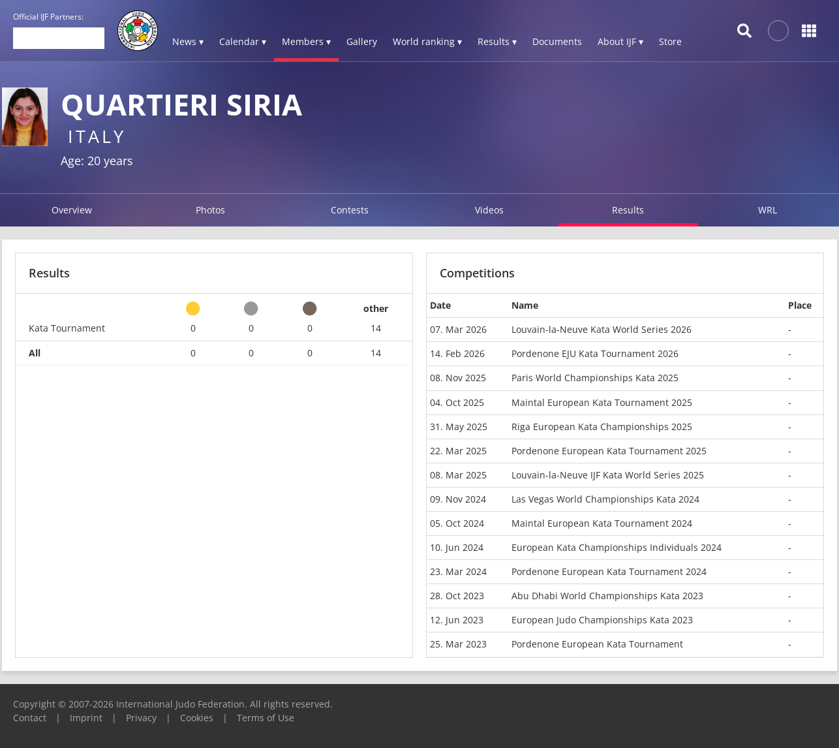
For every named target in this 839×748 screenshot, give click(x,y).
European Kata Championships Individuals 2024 (616, 547)
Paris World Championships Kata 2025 (595, 377)
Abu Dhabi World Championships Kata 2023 (607, 595)
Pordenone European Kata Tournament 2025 (609, 450)
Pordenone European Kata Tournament (597, 644)
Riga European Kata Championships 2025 (601, 426)
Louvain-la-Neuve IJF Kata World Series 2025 (607, 475)
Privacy (141, 717)
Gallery (361, 41)
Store (670, 41)
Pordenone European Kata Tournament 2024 (609, 571)
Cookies (196, 717)
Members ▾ (306, 41)
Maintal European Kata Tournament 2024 (601, 523)
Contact (29, 717)
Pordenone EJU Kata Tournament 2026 (595, 353)
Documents (557, 41)
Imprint (86, 717)
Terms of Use (265, 717)
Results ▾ (497, 41)
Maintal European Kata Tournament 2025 (601, 402)
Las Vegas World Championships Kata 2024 (605, 499)
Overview (72, 210)
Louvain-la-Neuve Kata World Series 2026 (601, 329)
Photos (210, 210)
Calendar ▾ (242, 41)
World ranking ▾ (427, 41)
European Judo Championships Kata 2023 (602, 620)
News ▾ (188, 41)
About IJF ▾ (620, 41)
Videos (489, 210)
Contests (350, 210)
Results (628, 210)
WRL (767, 210)
